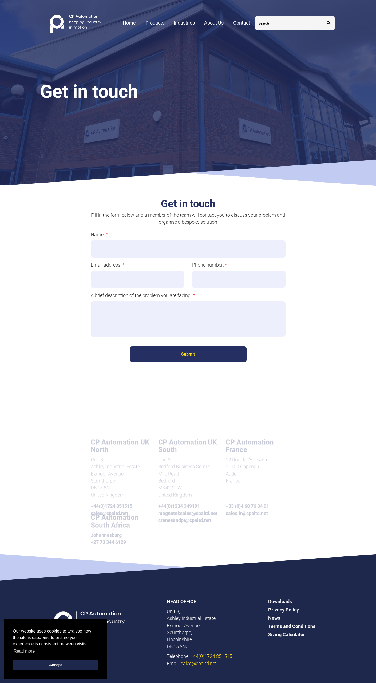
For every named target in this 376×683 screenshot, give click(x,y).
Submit (188, 354)
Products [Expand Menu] (154, 23)
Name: (99, 234)
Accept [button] (55, 665)
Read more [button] (24, 651)
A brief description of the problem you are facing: (143, 295)
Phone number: (209, 265)
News (274, 618)
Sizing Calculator (286, 634)
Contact (241, 23)
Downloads (280, 601)
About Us (214, 23)
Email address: (108, 265)
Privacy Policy (283, 610)
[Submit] (329, 23)
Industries (184, 23)
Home (129, 23)
